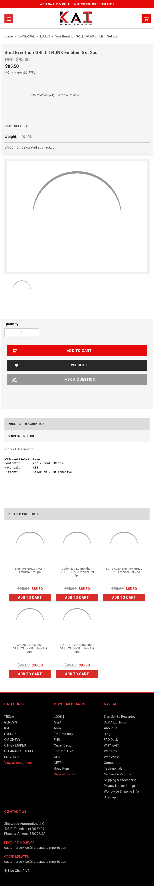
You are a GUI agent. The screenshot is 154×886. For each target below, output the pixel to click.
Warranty (110, 751)
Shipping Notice (21, 436)
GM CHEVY (12, 740)
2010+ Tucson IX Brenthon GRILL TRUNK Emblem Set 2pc (77, 648)
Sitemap (110, 797)
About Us (110, 728)
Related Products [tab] (23, 514)
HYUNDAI (11, 734)
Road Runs (62, 768)
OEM (57, 757)
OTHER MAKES (15, 745)
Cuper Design (63, 745)
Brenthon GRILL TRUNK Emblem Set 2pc (30, 570)
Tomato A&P (63, 751)
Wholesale (111, 757)
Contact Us (112, 763)
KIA (6, 728)
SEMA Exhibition (115, 722)
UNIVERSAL (12, 757)
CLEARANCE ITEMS (18, 751)
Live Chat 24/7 (16, 871)
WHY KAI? (111, 745)
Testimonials (113, 768)
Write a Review (68, 95)
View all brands (65, 774)
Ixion (57, 728)
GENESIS (10, 722)
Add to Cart (30, 597)
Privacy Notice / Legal (120, 786)
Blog (107, 734)
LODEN (59, 717)
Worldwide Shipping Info (121, 792)
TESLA (9, 717)
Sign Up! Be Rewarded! (120, 717)
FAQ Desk (111, 740)
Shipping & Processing (120, 780)
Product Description (26, 424)
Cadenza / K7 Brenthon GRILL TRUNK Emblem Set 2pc (77, 572)
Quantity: (11, 324)
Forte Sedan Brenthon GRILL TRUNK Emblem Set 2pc (30, 648)
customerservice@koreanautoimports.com (35, 848)
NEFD (58, 763)
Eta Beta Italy (63, 734)
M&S (57, 722)
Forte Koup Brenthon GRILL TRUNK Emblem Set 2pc (124, 570)
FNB (57, 740)
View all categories (18, 763)
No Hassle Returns (117, 774)
